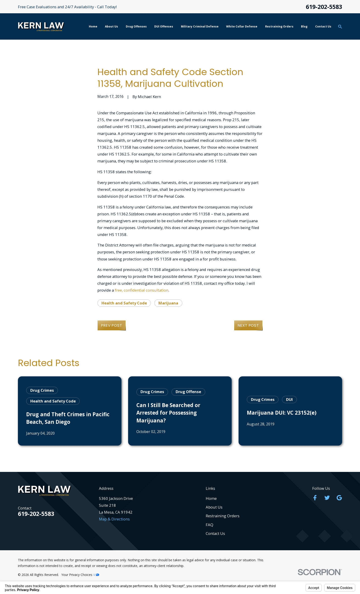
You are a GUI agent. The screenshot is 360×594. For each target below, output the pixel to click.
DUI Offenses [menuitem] (163, 26)
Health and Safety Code (124, 303)
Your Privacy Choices (80, 574)
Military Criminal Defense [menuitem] (200, 26)
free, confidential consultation (141, 290)
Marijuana (168, 303)
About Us (214, 507)
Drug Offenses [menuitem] (136, 26)
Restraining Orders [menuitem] (279, 26)
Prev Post (111, 325)
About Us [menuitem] (111, 26)
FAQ (209, 524)
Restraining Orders (222, 515)
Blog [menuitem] (304, 26)
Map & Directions (114, 519)
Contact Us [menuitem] (323, 26)
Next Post (248, 325)
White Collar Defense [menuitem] (241, 26)
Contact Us (215, 533)
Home (211, 498)
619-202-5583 (324, 7)
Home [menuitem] (93, 26)
